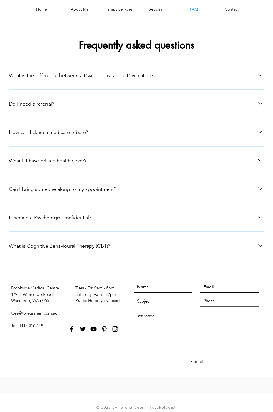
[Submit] (196, 361)
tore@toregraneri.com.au (34, 313)
